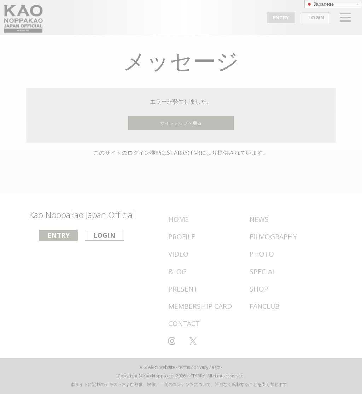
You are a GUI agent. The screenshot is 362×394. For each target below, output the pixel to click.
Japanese (320, 4)
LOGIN (316, 17)
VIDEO (178, 254)
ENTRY (281, 17)
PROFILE (181, 236)
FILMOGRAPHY (273, 236)
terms (184, 367)
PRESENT (183, 289)
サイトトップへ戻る (181, 123)
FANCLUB (265, 306)
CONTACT (184, 323)
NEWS (259, 219)
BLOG (177, 271)
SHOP (259, 289)
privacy (201, 367)
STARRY (151, 367)
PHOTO (262, 254)
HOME (178, 219)
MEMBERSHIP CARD (200, 306)
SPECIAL (263, 271)
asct (216, 367)
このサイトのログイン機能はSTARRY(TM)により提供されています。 (180, 153)
